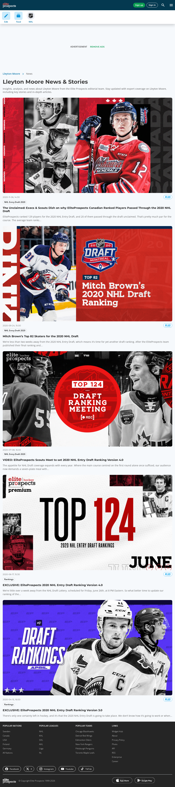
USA (5, 740)
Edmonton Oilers (83, 740)
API (113, 748)
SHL (41, 740)
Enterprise (117, 757)
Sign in (152, 5)
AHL (41, 744)
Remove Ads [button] (97, 46)
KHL (41, 735)
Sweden (6, 731)
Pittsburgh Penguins (85, 748)
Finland (6, 744)
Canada (6, 735)
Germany (7, 748)
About (114, 735)
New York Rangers (84, 744)
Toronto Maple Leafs (85, 752)
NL (40, 752)
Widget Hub (117, 731)
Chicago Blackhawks (85, 731)
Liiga (41, 748)
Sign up (139, 5)
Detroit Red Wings (84, 735)
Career (115, 761)
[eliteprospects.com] (9, 5)
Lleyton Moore (11, 73)
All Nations (8, 752)
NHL (41, 731)
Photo (114, 744)
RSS (114, 752)
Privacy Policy (118, 740)
